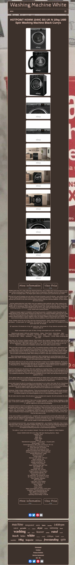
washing (20, 531)
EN (37, 558)
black (61, 528)
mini (29, 532)
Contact (38, 550)
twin (29, 528)
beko (23, 536)
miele (38, 525)
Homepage (38, 547)
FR (39, 558)
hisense (38, 536)
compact (33, 528)
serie (33, 532)
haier (44, 525)
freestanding (51, 539)
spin (63, 539)
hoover (40, 531)
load (57, 536)
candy (43, 536)
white (31, 535)
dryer (40, 528)
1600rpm (38, 540)
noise (46, 528)
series (47, 532)
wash (61, 532)
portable (23, 528)
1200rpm (50, 536)
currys (62, 536)
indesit (15, 528)
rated (54, 531)
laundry (50, 525)
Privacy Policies (38, 552)
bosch (15, 535)
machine (17, 524)
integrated (29, 525)
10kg (21, 539)
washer (13, 540)
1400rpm (59, 524)
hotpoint (29, 540)
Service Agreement (38, 555)
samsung (54, 528)
